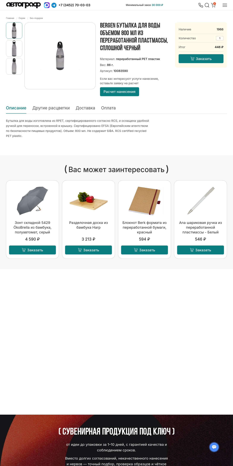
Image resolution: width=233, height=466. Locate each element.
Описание (16, 107)
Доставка (85, 107)
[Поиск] (207, 5)
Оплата (108, 107)
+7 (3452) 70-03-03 (74, 5)
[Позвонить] (201, 5)
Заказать (201, 59)
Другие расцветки (51, 107)
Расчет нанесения (120, 91)
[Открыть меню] (225, 5)
